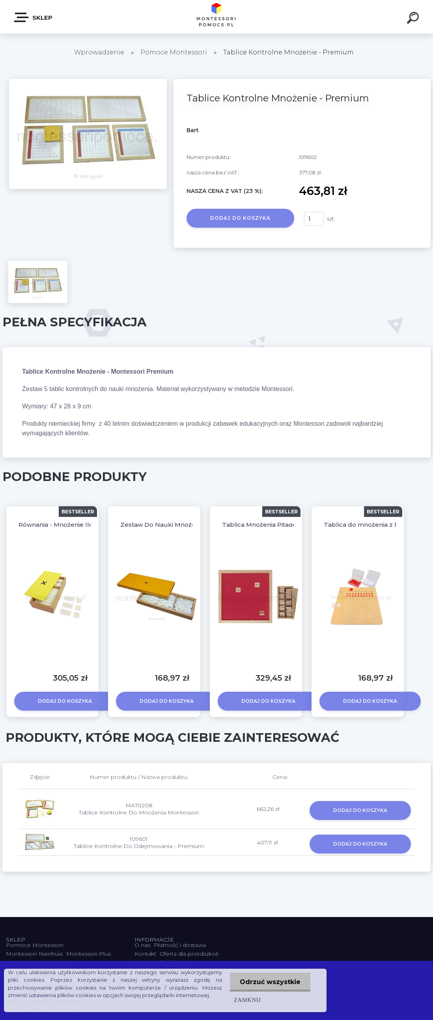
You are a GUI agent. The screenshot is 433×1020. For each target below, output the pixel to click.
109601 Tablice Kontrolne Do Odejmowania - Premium (139, 842)
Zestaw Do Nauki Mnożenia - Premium (179, 524)
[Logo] (216, 17)
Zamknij (247, 1000)
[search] (414, 19)
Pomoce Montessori (173, 52)
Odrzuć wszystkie (270, 982)
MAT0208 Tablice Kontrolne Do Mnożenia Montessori (139, 809)
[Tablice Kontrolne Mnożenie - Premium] (88, 81)
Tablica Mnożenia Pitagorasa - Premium (283, 524)
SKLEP (33, 17)
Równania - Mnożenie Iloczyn (63, 524)
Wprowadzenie (99, 52)
